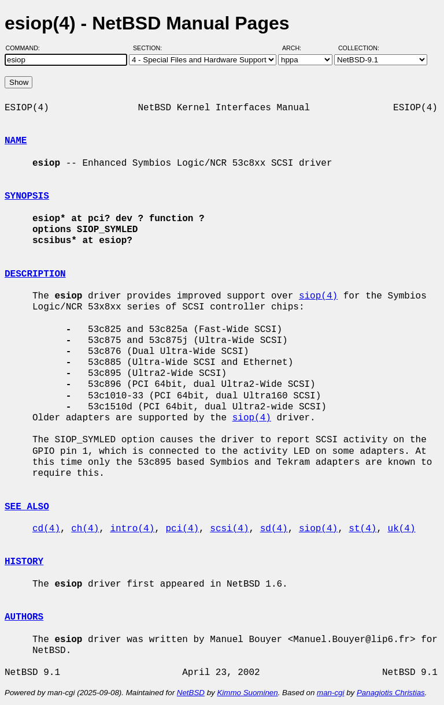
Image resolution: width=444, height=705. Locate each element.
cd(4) (46, 529)
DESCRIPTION (35, 274)
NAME (16, 141)
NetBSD (191, 692)
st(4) (362, 529)
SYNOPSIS (27, 196)
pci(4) (182, 529)
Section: (150, 47)
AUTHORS (24, 617)
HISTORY (24, 561)
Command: (26, 47)
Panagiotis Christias (391, 692)
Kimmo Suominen (247, 692)
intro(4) (132, 529)
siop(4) (318, 296)
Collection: (358, 47)
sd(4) (274, 529)
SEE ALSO (27, 507)
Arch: (297, 47)
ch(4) (85, 529)
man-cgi (330, 692)
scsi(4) (229, 529)
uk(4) (402, 529)
